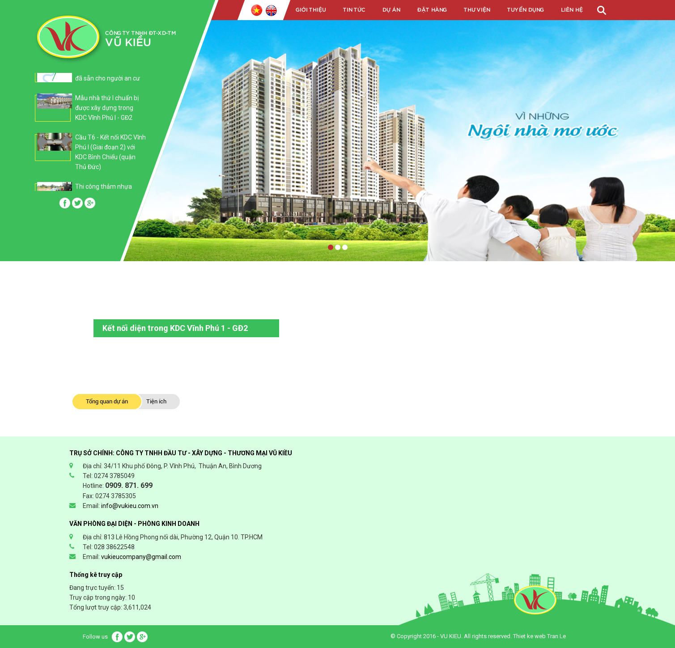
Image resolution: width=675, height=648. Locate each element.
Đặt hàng (431, 10)
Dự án (391, 10)
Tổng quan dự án (107, 401)
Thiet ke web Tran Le (539, 636)
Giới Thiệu (310, 10)
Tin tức (354, 10)
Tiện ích (156, 401)
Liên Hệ (571, 10)
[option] (90, 112)
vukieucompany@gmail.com (141, 556)
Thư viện (476, 10)
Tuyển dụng (525, 10)
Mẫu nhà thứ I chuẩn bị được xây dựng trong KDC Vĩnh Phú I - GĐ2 (107, 107)
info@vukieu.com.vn (129, 505)
